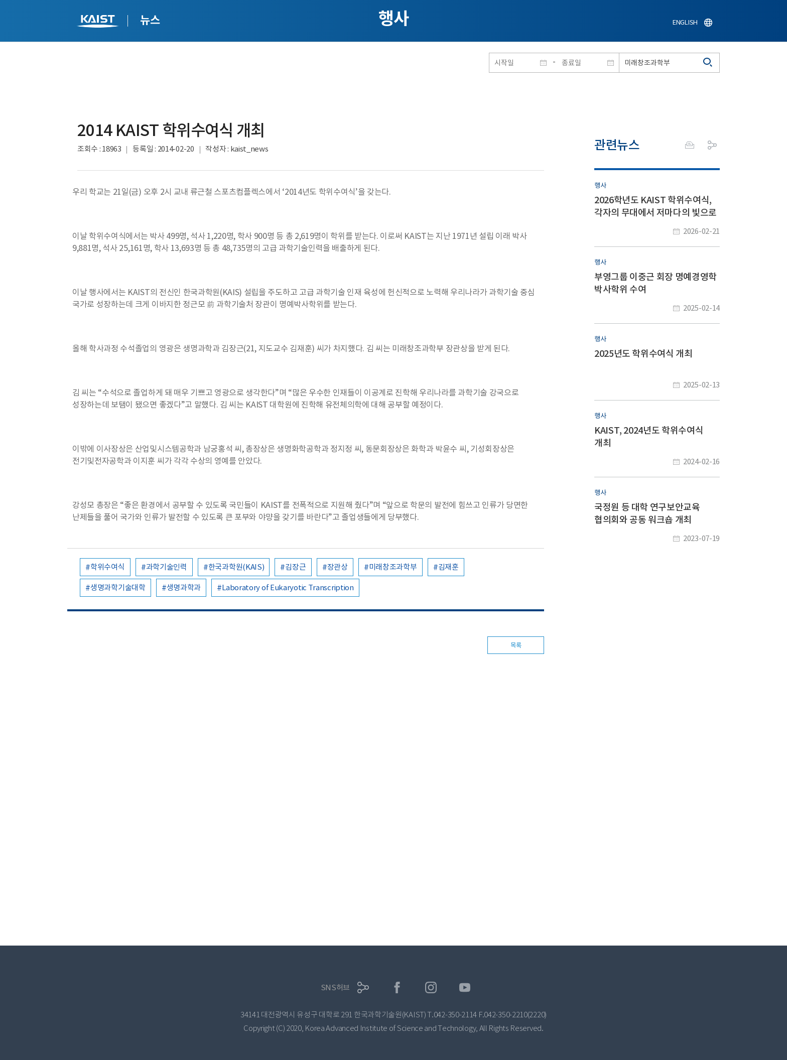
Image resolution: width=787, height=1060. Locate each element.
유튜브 (465, 987)
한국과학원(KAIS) (236, 567)
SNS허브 (335, 987)
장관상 (337, 567)
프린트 (689, 145)
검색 (708, 63)
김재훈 (448, 567)
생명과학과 (184, 587)
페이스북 (397, 987)
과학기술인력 (166, 567)
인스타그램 (431, 987)
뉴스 (150, 20)
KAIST (98, 22)
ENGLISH (685, 22)
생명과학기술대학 (118, 587)
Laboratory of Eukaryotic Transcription (288, 587)
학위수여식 (107, 567)
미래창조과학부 (393, 567)
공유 (712, 145)
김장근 (295, 567)
